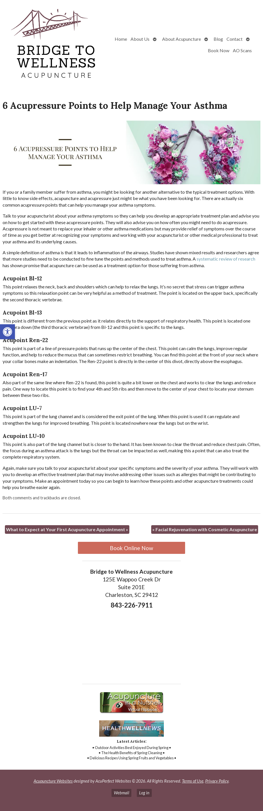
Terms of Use (193, 781)
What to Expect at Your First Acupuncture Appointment (67, 529)
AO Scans (242, 50)
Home (121, 39)
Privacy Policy (217, 781)
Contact (234, 39)
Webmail (121, 792)
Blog (218, 39)
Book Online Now (131, 548)
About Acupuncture (181, 39)
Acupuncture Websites (53, 781)
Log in (144, 792)
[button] (7, 331)
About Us (139, 39)
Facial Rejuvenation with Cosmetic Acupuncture (204, 529)
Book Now (218, 50)
